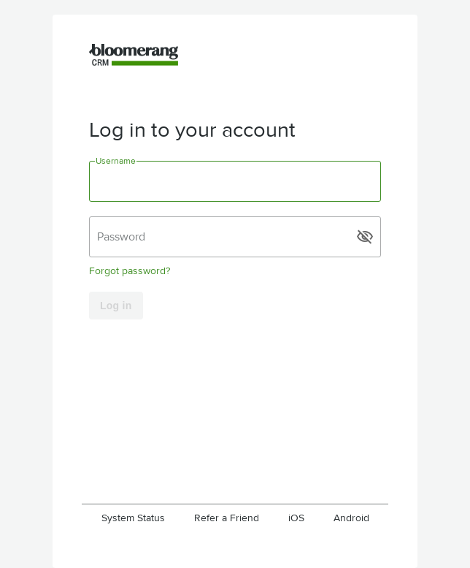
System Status (133, 518)
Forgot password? (129, 271)
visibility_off (365, 237)
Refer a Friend (226, 518)
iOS (296, 518)
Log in (116, 305)
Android (351, 518)
